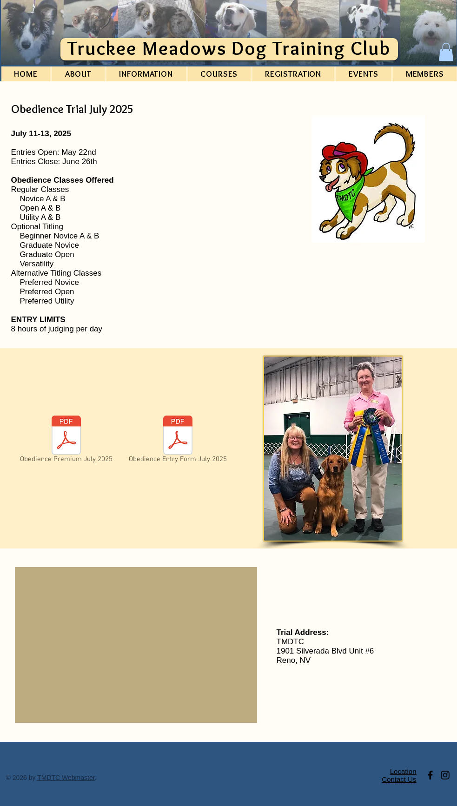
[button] (446, 52)
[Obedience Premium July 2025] (66, 441)
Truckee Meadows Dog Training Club (229, 47)
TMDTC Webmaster (65, 777)
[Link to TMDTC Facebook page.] (430, 775)
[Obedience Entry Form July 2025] (178, 441)
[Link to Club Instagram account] (445, 775)
